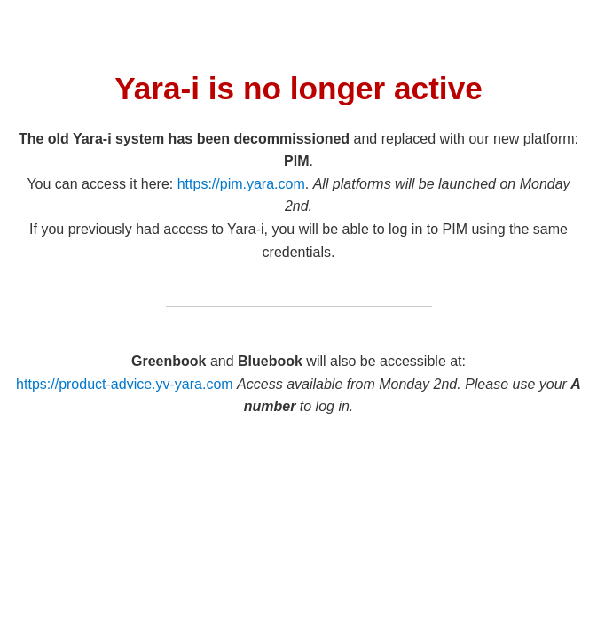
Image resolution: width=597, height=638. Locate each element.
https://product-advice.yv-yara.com (124, 384)
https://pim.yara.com (241, 183)
